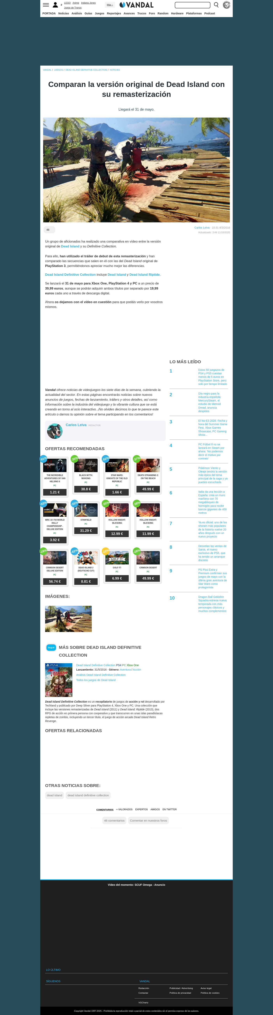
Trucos (141, 13)
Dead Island (70, 246)
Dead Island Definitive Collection (96, 665)
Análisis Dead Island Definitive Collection (101, 674)
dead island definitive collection (88, 795)
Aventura (125, 669)
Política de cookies (210, 993)
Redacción (143, 988)
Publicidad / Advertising (181, 988)
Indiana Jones (88, 3)
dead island (54, 795)
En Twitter (170, 809)
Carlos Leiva (202, 227)
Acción (137, 669)
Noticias (63, 13)
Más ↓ (110, 4)
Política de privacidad (180, 993)
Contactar (143, 993)
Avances (129, 13)
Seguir (51, 647)
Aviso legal (206, 988)
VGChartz (143, 1002)
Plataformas (194, 13)
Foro (152, 13)
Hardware (177, 13)
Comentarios (104, 810)
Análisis (77, 13)
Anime (76, 3)
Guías (88, 13)
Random (163, 13)
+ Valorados (124, 809)
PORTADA (49, 13)
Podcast (209, 13)
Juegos (99, 13)
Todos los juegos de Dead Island (96, 680)
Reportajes (114, 13)
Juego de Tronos (72, 7)
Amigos (155, 809)
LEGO (67, 3)
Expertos (141, 809)
